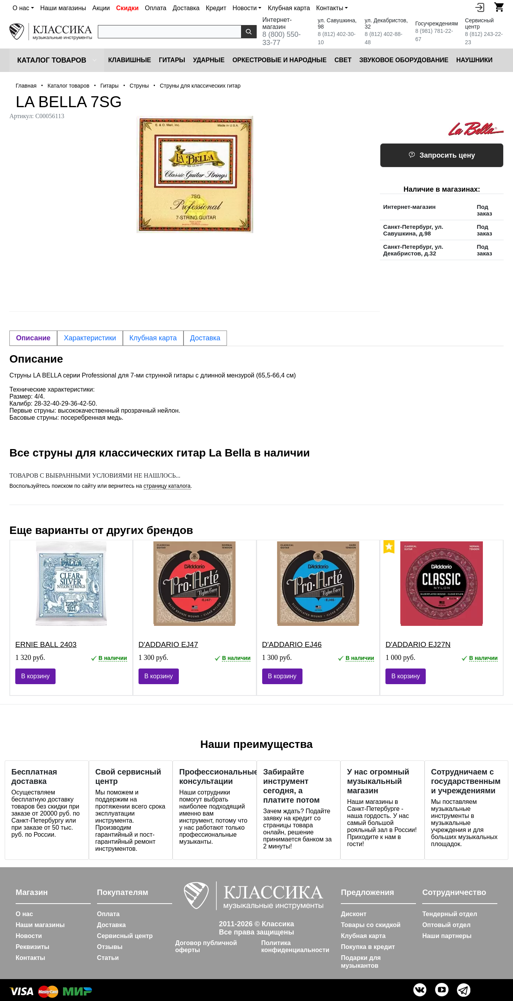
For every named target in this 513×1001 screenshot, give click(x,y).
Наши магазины (63, 8)
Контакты (30, 957)
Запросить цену (442, 155)
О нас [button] (21, 8)
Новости (29, 936)
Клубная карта (289, 8)
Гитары (172, 60)
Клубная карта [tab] (153, 338)
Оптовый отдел (446, 925)
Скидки (127, 8)
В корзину (35, 676)
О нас (24, 914)
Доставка (186, 8)
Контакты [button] (329, 8)
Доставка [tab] (205, 338)
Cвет (343, 60)
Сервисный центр (125, 936)
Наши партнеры (447, 936)
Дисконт (353, 914)
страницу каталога (167, 486)
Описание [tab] (33, 338)
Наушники (474, 60)
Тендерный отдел (449, 914)
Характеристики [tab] (90, 338)
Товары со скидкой (370, 925)
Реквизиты (32, 946)
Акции (101, 8)
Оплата (155, 8)
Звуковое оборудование (403, 60)
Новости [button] (244, 8)
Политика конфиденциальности (295, 946)
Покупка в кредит (368, 946)
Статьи (108, 957)
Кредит (216, 8)
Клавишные (129, 60)
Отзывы (109, 946)
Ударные (209, 60)
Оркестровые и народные (279, 60)
